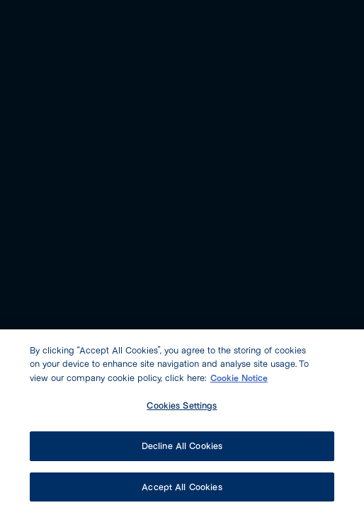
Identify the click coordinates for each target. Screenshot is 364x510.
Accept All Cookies (182, 489)
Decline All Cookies (182, 448)
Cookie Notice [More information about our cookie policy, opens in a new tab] (239, 380)
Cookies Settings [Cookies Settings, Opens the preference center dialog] (182, 408)
